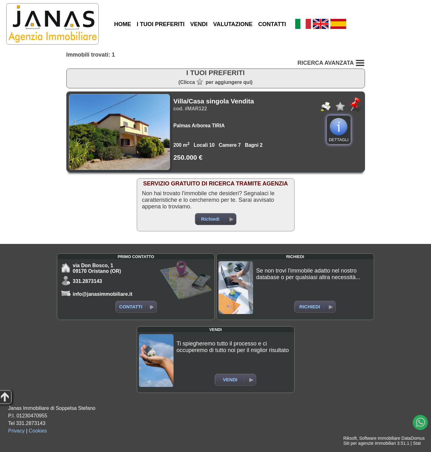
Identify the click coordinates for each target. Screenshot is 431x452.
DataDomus (413, 438)
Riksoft (350, 438)
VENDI (198, 24)
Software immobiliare (379, 438)
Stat (417, 443)
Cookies (38, 430)
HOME (122, 24)
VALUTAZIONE (232, 24)
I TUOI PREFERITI (161, 24)
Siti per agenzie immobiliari (369, 443)
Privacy (16, 430)
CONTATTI (272, 24)
